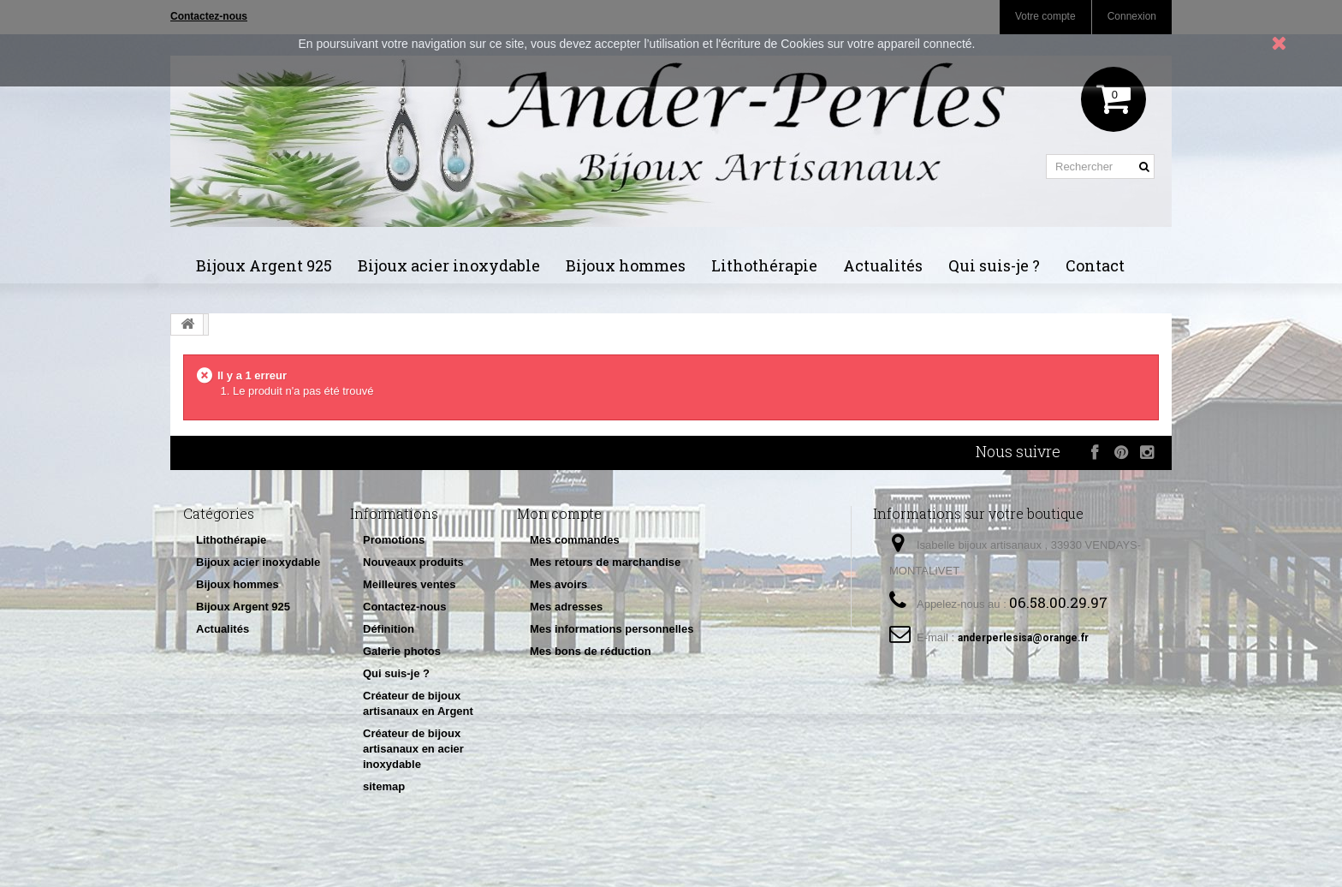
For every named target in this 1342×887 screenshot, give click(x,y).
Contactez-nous (405, 606)
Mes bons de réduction (590, 651)
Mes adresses (566, 606)
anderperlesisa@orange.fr (1023, 638)
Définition (388, 628)
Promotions (394, 539)
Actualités (883, 265)
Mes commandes (575, 539)
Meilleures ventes (409, 584)
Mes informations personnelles (611, 628)
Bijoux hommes (626, 265)
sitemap (384, 786)
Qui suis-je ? (994, 265)
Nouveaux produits (413, 562)
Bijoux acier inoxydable (449, 265)
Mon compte (559, 513)
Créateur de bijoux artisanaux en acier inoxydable (413, 749)
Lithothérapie (764, 265)
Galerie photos (402, 651)
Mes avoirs (558, 584)
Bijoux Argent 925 (264, 265)
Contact (1095, 265)
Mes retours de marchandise (605, 562)
